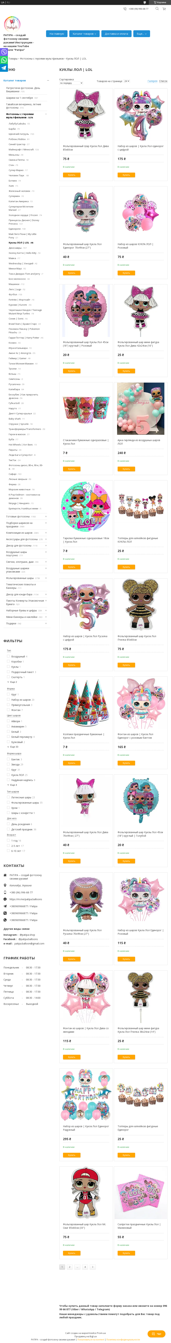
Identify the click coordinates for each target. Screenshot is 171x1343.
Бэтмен (13, 180)
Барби (12, 128)
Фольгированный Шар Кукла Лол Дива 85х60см (86, 147)
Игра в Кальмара (18, 348)
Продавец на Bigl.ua (86, 1336)
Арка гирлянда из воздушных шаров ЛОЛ (139, 441)
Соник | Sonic (16, 318)
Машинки (14, 284)
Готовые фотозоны (18, 516)
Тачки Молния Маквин (21, 363)
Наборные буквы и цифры (21, 610)
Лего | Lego (15, 289)
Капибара (14, 389)
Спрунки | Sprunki (19, 423)
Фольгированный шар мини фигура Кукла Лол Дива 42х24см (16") (138, 343)
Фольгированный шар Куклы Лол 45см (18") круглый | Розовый (85, 343)
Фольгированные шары (20, 578)
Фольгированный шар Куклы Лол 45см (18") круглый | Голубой (140, 834)
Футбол (13, 294)
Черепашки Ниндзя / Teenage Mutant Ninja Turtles (25, 311)
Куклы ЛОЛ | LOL (19, 242)
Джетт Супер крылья (20, 413)
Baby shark (15, 418)
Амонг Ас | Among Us (20, 353)
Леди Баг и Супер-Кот (21, 454)
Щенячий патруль (19, 133)
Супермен (14, 196)
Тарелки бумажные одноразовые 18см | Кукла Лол (86, 539)
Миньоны (14, 154)
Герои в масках (17, 434)
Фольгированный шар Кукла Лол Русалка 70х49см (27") (82, 932)
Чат (156, 1333)
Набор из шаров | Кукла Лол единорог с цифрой (141, 147)
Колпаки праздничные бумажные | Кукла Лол (83, 735)
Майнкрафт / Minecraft (21, 149)
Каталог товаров (83, 33)
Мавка (12, 258)
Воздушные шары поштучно (16, 553)
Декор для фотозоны (18, 545)
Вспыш (12, 373)
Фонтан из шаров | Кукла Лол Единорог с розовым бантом (135, 735)
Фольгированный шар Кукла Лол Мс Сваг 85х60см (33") (84, 1226)
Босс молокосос (17, 278)
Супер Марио (16, 170)
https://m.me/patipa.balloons (26, 899)
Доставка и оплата (116, 33)
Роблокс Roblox (17, 139)
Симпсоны (14, 379)
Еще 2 (13, 682)
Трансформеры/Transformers (25, 429)
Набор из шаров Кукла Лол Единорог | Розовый (141, 932)
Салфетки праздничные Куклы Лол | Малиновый (139, 1226)
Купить (71, 175)
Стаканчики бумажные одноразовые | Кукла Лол (86, 441)
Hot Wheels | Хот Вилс (21, 444)
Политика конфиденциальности (123, 1339)
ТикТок (12, 460)
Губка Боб (14, 403)
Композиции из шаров (19, 532)
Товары (12, 58)
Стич (11, 165)
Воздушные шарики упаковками (17, 570)
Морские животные (20, 489)
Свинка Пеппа (17, 159)
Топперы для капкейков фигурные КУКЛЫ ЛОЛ (138, 539)
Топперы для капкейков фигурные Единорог (138, 1128)
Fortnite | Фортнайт (19, 299)
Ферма (12, 484)
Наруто (13, 408)
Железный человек (19, 191)
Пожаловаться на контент (90, 1339)
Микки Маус (15, 268)
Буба (11, 439)
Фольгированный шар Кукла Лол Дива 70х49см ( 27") (85, 834)
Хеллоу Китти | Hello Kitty (22, 252)
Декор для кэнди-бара (19, 594)
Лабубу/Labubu (17, 123)
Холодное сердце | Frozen (23, 215)
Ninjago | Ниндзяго (19, 503)
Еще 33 (14, 746)
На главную (57, 33)
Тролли (13, 368)
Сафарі (12, 474)
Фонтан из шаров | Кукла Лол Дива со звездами (86, 1030)
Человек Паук (17, 175)
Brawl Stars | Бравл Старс (23, 323)
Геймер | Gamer (18, 358)
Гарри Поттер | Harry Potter (24, 337)
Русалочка (14, 384)
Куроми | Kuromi (18, 304)
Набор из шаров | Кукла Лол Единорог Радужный (86, 1128)
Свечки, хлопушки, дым (20, 561)
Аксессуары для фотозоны (22, 539)
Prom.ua (101, 1333)
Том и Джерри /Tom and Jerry (24, 273)
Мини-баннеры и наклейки (21, 617)
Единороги (15, 228)
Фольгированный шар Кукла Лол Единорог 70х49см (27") (82, 245)
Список (163, 81)
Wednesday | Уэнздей (21, 263)
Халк (11, 185)
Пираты (13, 449)
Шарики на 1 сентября (19, 97)
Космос (13, 342)
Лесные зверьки (18, 479)
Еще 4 (13, 785)
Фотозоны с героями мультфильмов (42, 58)
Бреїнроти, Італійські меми (23, 508)
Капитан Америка (19, 201)
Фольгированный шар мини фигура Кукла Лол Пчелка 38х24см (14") (138, 1030)
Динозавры (15, 247)
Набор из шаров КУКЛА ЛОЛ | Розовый (135, 245)
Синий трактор (17, 144)
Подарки (11, 623)
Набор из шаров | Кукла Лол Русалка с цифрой (85, 637)
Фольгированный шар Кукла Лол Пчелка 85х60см (137, 637)
